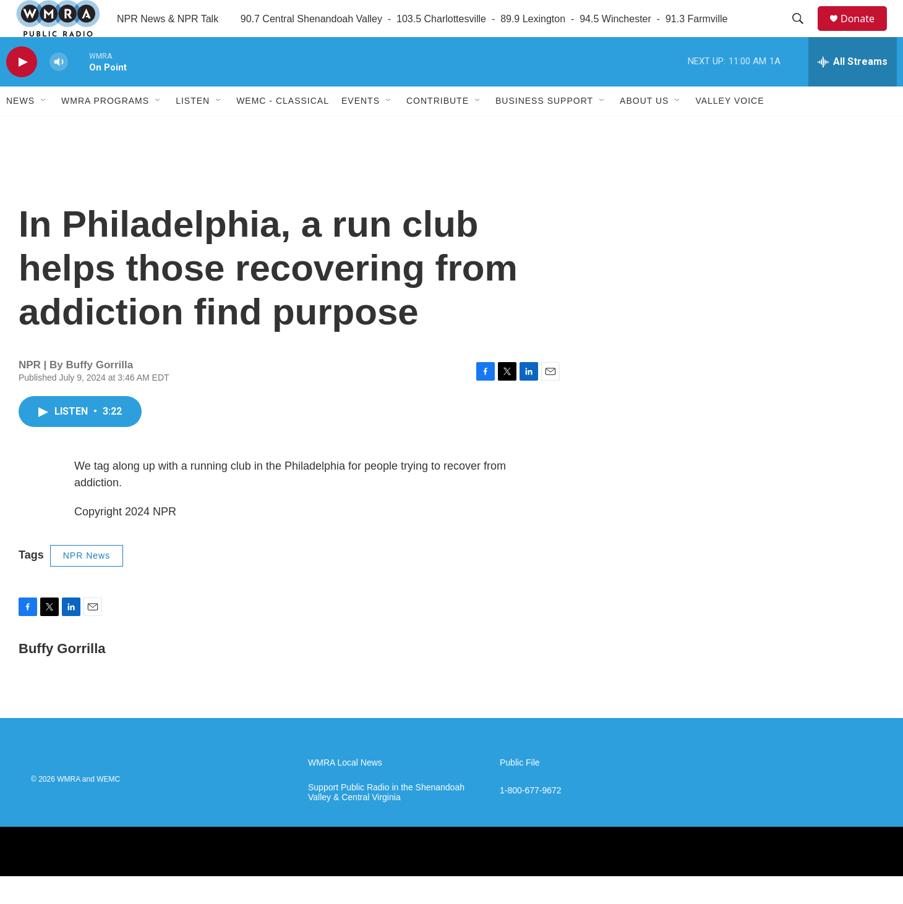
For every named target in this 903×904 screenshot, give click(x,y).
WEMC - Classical (282, 128)
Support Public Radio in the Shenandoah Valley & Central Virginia (386, 820)
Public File (520, 790)
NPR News (86, 583)
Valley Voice (729, 128)
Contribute (437, 128)
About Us (644, 128)
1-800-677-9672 (531, 818)
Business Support (544, 128)
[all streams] (852, 89)
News (20, 128)
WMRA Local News (345, 790)
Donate (865, 32)
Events (360, 128)
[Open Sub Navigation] (44, 128)
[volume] (58, 90)
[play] (22, 90)
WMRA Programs (105, 128)
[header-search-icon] (803, 32)
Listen (193, 128)
